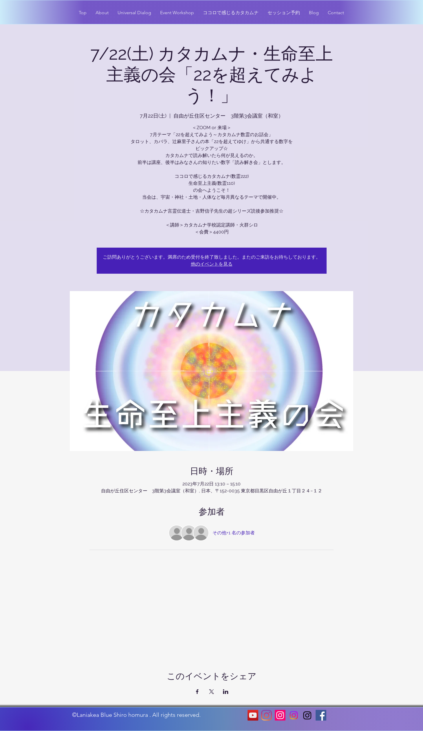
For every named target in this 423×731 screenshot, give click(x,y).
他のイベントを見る (211, 264)
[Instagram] (266, 715)
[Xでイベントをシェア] (211, 691)
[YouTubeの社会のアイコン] (253, 715)
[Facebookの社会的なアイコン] (321, 715)
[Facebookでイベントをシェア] (197, 691)
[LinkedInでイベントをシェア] (225, 691)
